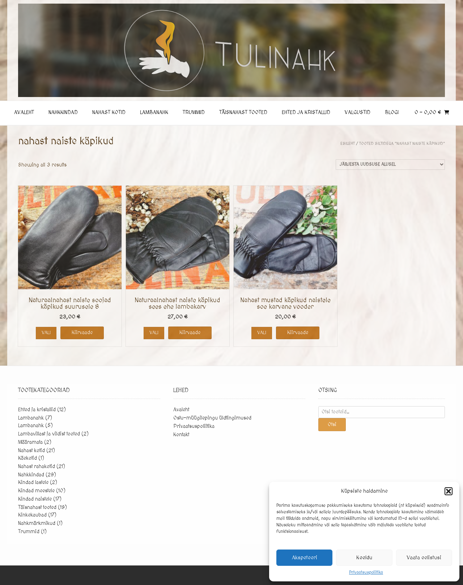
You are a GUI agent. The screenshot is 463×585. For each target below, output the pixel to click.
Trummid (194, 112)
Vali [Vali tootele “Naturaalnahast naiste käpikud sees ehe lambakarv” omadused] (153, 332)
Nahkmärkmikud (36, 523)
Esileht (347, 143)
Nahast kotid (109, 112)
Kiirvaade (82, 333)
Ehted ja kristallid (306, 112)
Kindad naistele (35, 499)
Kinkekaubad (32, 515)
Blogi (392, 112)
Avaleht (24, 112)
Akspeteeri (304, 558)
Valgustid (357, 112)
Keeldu (364, 558)
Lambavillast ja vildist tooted (49, 434)
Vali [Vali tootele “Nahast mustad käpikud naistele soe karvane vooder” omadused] (261, 332)
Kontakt (181, 435)
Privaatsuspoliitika (366, 572)
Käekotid (27, 458)
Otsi (332, 425)
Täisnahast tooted (243, 112)
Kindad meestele (36, 491)
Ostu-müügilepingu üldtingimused (212, 418)
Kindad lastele (33, 482)
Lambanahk (154, 112)
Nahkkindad (63, 112)
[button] (448, 491)
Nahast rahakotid (36, 467)
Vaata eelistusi (424, 558)
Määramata (30, 442)
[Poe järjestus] (390, 164)
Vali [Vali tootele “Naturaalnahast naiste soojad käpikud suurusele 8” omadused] (46, 332)
